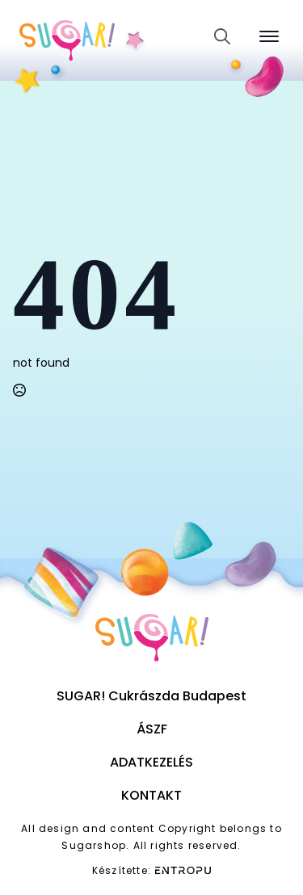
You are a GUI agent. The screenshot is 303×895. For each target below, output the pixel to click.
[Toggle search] (222, 36)
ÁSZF (152, 729)
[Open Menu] (269, 36)
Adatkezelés (151, 762)
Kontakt (151, 795)
